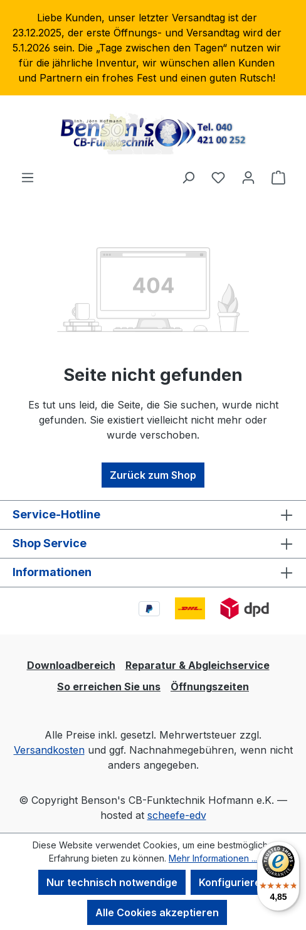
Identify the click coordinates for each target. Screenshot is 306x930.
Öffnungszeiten (210, 686)
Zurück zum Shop (153, 475)
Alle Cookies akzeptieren (157, 912)
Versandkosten (49, 750)
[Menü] (28, 177)
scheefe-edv (176, 815)
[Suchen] (188, 177)
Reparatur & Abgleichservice (197, 665)
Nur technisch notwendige (111, 882)
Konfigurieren (233, 882)
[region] (153, 47)
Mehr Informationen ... (213, 858)
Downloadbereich (71, 665)
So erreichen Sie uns (109, 686)
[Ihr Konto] (248, 177)
